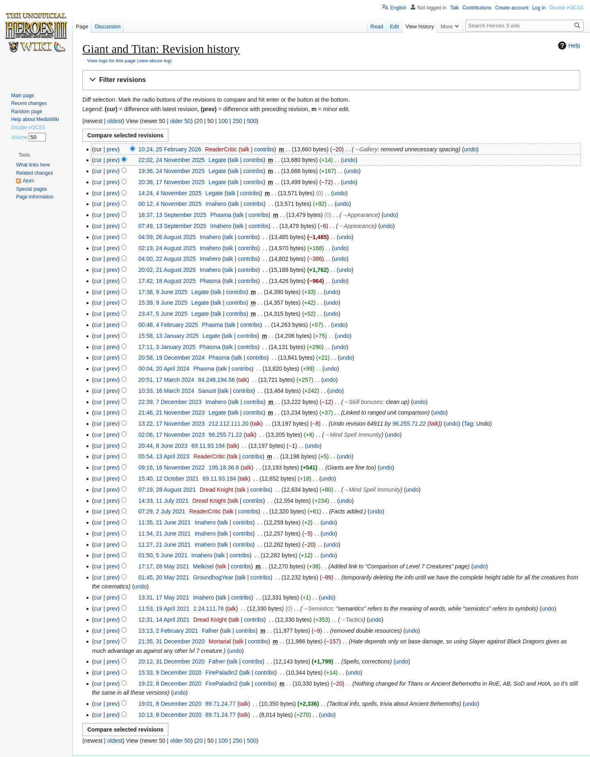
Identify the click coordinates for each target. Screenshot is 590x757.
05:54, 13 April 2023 (164, 456)
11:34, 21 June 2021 (164, 533)
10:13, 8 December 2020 (170, 714)
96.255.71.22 (409, 423)
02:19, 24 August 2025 (167, 248)
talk (245, 149)
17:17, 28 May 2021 (163, 566)
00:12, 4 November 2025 (170, 204)
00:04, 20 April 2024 (164, 368)
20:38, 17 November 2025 (171, 182)
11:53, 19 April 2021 (164, 608)
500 (251, 121)
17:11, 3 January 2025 (166, 347)
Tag (468, 423)
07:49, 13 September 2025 (172, 226)
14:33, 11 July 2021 (163, 500)
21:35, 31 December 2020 (171, 641)
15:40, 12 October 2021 (168, 478)
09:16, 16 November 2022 (171, 467)
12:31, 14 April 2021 (164, 619)
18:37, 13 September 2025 (172, 215)
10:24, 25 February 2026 (169, 149)
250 (237, 121)
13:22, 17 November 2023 (171, 423)
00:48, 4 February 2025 (168, 324)
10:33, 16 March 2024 (166, 391)
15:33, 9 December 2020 (170, 672)
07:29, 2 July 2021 (161, 511)
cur (98, 160)
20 (199, 121)
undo (470, 149)
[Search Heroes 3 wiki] (524, 26)
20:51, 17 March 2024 (166, 379)
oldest (114, 121)
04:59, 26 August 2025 (167, 237)
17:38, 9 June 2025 (163, 292)
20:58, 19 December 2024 (171, 357)
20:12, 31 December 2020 (171, 661)
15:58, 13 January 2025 (168, 336)
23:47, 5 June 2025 (163, 313)
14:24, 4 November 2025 (170, 193)
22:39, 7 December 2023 (170, 402)
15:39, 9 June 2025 (163, 302)
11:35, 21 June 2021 (164, 522)
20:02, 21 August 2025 (167, 270)
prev (112, 149)
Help (568, 45)
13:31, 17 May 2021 (163, 597)
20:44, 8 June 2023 (163, 445)
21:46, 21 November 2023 (171, 412)
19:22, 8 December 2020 (170, 683)
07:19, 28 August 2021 (167, 489)
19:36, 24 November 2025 (171, 171)
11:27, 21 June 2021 (164, 544)
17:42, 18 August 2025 (167, 281)
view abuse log (154, 60)
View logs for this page (111, 60)
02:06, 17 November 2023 (171, 434)
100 (223, 121)
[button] (331, 80)
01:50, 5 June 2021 (163, 555)
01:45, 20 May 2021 (163, 577)
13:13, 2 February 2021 (168, 630)
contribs (264, 149)
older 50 (180, 121)
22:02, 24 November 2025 (171, 160)
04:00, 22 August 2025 (167, 258)
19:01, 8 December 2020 (170, 703)
